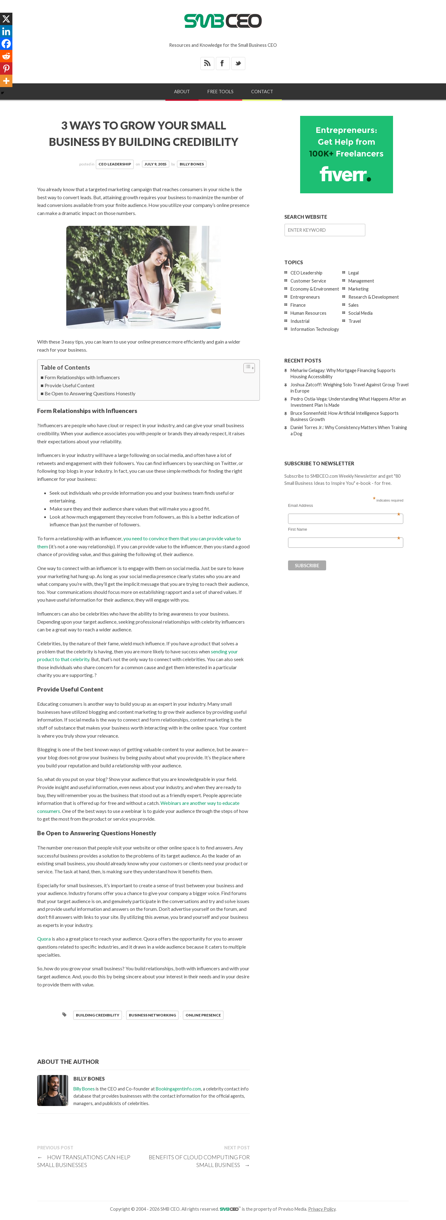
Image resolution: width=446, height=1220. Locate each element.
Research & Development (373, 297)
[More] (6, 81)
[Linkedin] (6, 31)
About (182, 91)
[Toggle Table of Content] (246, 368)
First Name (344, 529)
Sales (353, 305)
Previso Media (292, 1209)
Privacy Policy (321, 1209)
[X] (6, 19)
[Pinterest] (6, 68)
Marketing (358, 289)
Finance (298, 305)
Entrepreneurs (305, 297)
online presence (203, 1015)
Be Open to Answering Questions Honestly (90, 393)
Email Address (344, 505)
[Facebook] (6, 43)
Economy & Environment (315, 289)
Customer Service (308, 280)
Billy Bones (192, 164)
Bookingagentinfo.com (178, 1088)
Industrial (300, 321)
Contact (262, 91)
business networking (152, 1015)
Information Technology (315, 329)
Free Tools (221, 91)
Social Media (360, 313)
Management (361, 280)
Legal (353, 272)
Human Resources (308, 313)
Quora (44, 938)
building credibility (97, 1015)
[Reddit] (6, 56)
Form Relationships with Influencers (82, 377)
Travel (354, 321)
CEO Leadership (114, 164)
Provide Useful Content (69, 385)
